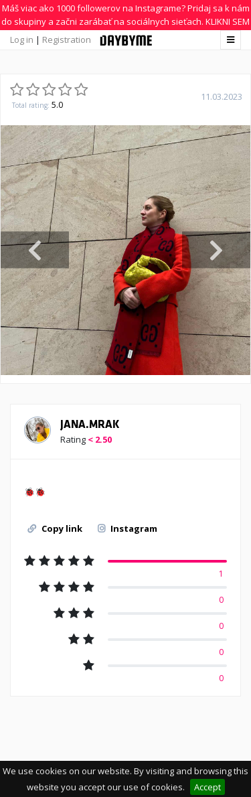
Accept (207, 787)
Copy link (54, 528)
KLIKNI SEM (227, 21)
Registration (66, 39)
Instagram (127, 528)
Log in (21, 39)
